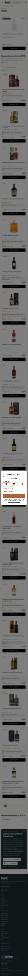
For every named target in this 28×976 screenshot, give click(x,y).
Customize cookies (11, 502)
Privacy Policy (17, 502)
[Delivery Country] (14, 491)
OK (14, 496)
